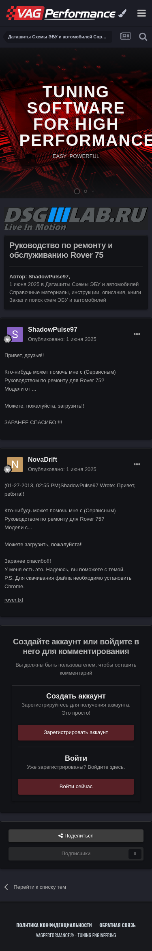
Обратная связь (117, 925)
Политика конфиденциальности (54, 925)
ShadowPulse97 (48, 277)
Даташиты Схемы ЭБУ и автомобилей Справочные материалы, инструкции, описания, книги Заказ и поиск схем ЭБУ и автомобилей (75, 292)
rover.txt (13, 600)
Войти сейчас (76, 786)
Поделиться (75, 836)
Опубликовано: (62, 339)
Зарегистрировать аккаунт (76, 732)
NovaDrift (42, 459)
